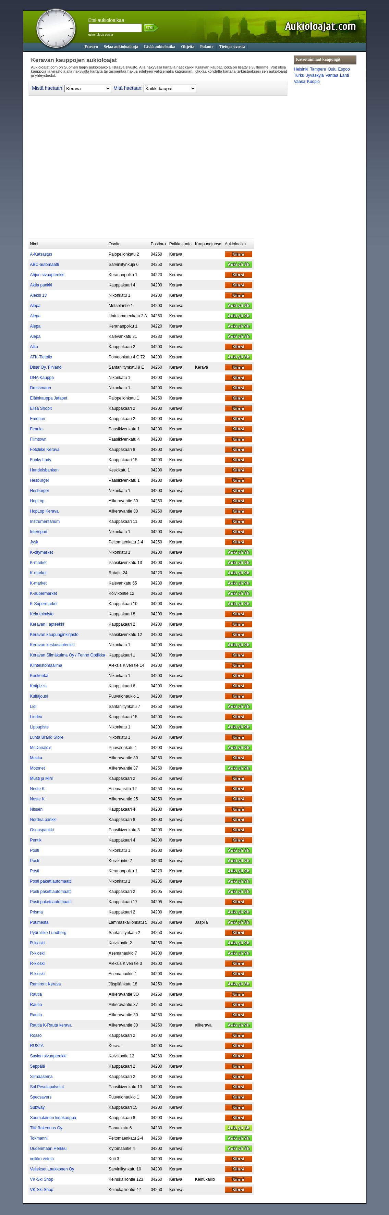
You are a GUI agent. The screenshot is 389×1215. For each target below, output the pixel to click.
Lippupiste (39, 727)
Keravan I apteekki (47, 624)
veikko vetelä (42, 1158)
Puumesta (39, 922)
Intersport (39, 531)
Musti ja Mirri (41, 778)
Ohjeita (187, 46)
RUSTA (37, 1045)
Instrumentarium (45, 521)
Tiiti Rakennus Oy (46, 1128)
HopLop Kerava (44, 511)
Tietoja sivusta (232, 46)
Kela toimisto (42, 614)
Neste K (37, 788)
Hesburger (39, 480)
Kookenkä (39, 675)
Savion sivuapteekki (48, 1056)
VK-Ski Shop (41, 1179)
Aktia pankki (41, 285)
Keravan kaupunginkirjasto (54, 634)
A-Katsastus (41, 254)
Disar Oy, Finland (46, 367)
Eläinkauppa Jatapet (49, 398)
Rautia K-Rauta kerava (51, 1025)
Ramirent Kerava (45, 984)
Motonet (37, 768)
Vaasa (299, 81)
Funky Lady (40, 459)
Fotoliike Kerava (45, 449)
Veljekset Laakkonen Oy (52, 1169)
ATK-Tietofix (41, 357)
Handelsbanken (44, 470)
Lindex (36, 716)
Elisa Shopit (41, 408)
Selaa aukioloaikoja (121, 46)
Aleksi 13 (38, 295)
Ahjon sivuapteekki (47, 274)
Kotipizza (38, 686)
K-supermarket (43, 593)
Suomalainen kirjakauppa (53, 1117)
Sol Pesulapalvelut (47, 1086)
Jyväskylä (315, 75)
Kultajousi (39, 696)
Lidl (33, 706)
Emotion (37, 418)
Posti (34, 850)
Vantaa (332, 75)
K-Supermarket (44, 603)
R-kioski (37, 943)
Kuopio (313, 81)
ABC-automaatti (44, 264)
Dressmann (40, 387)
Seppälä (37, 1066)
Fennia (36, 429)
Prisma (36, 912)
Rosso (36, 1035)
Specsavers (41, 1097)
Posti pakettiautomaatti (51, 881)
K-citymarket (41, 552)
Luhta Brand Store (46, 737)
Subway (37, 1107)
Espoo (344, 69)
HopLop (37, 501)
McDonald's (40, 747)
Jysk (34, 542)
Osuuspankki (42, 829)
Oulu (332, 69)
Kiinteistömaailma (46, 665)
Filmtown (38, 439)
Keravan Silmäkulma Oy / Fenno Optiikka (67, 655)
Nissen (36, 809)
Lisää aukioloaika (159, 46)
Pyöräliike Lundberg (48, 932)
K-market (38, 562)
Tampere (318, 69)
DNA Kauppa (42, 377)
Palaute (207, 46)
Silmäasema (41, 1076)
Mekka (36, 758)
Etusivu (91, 46)
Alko (34, 346)
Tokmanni (39, 1138)
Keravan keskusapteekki (52, 644)
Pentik (35, 840)
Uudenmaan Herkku (48, 1148)
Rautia (36, 994)
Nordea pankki (43, 819)
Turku (299, 75)
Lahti (344, 75)
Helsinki (301, 69)
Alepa (35, 305)
